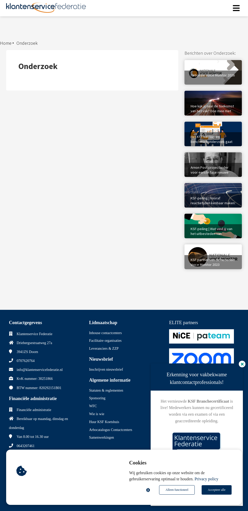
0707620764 (26, 361)
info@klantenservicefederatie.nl (40, 370)
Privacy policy (206, 479)
